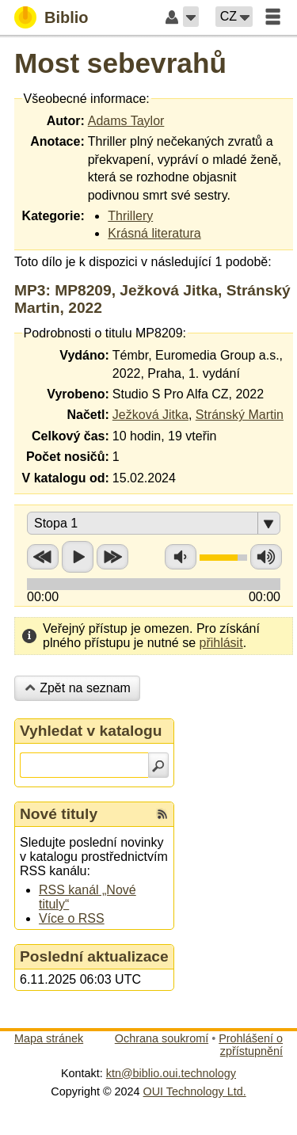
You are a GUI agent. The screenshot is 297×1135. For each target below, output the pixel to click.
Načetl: (88, 414)
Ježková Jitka (150, 414)
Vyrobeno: (78, 394)
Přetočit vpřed (112, 556)
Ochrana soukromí (161, 1038)
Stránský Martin (240, 414)
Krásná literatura (154, 233)
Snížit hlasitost (180, 556)
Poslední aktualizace (94, 956)
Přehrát (77, 557)
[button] (191, 16)
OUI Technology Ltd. (194, 1091)
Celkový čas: (70, 436)
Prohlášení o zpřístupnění (251, 1044)
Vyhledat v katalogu (91, 730)
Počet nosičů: (67, 456)
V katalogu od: (65, 478)
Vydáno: (84, 355)
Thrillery (130, 216)
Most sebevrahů (120, 63)
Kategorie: (53, 216)
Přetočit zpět (43, 556)
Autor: (66, 121)
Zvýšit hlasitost (266, 556)
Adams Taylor (126, 121)
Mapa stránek (48, 1038)
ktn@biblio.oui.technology (171, 1073)
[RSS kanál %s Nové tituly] (162, 814)
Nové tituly (58, 814)
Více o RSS (72, 918)
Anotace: (57, 141)
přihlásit (220, 642)
